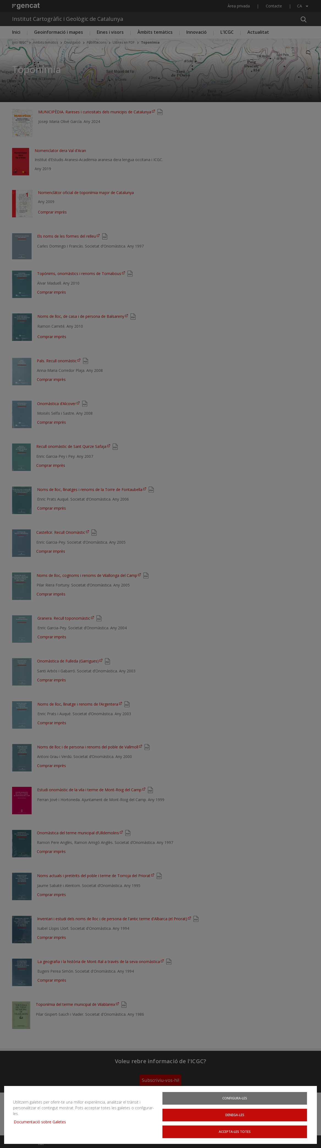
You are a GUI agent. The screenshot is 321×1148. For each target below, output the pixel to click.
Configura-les (234, 1096)
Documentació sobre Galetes (42, 1121)
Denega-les (234, 1114)
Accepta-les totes (235, 1131)
